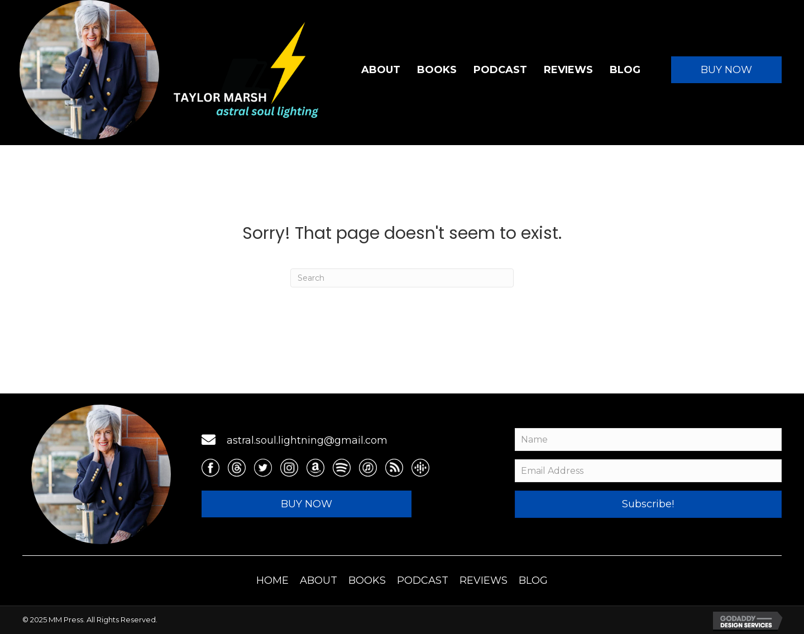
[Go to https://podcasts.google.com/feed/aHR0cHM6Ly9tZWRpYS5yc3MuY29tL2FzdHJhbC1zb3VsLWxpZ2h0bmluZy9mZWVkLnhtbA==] (420, 468)
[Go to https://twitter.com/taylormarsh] (263, 468)
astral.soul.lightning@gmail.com (307, 440)
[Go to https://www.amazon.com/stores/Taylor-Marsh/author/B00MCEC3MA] (315, 468)
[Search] (402, 277)
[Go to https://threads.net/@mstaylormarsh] (237, 468)
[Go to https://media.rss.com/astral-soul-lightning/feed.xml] (394, 468)
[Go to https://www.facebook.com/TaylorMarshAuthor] (210, 468)
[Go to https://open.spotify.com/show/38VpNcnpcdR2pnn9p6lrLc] (342, 468)
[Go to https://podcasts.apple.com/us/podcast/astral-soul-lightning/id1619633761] (368, 468)
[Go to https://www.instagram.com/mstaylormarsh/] (289, 468)
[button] (726, 70)
